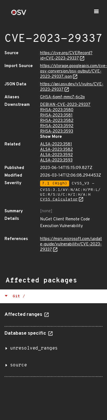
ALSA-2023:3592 (56, 155)
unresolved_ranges (34, 348)
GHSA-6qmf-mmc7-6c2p (62, 97)
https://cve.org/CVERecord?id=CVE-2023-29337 (66, 56)
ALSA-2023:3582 (56, 149)
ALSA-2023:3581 (56, 144)
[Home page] (18, 14)
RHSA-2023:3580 (56, 110)
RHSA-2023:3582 (56, 121)
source (18, 365)
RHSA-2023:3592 (56, 126)
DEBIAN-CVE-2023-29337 (65, 105)
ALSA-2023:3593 (56, 160)
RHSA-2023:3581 (56, 115)
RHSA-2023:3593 (56, 131)
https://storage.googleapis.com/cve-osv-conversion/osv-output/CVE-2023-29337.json (73, 71)
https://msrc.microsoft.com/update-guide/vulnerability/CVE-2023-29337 (71, 244)
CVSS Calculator (59, 199)
